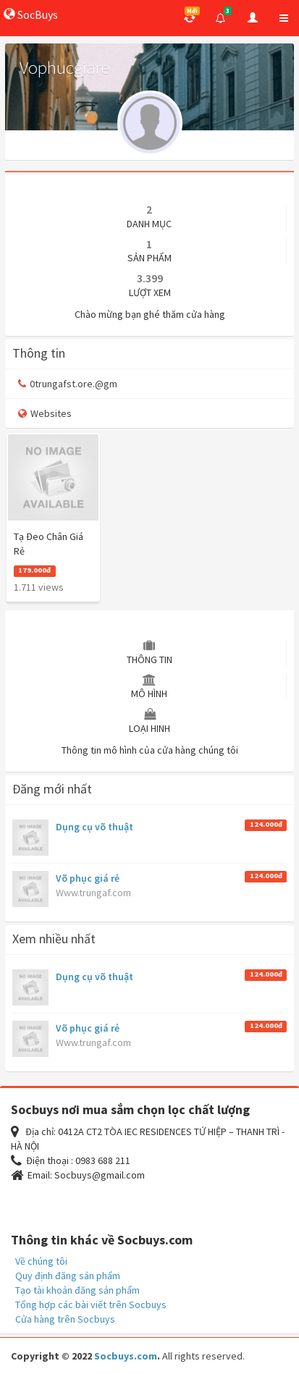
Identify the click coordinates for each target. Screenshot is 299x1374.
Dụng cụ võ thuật (94, 826)
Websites (45, 413)
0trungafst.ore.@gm (67, 383)
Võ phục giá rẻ (87, 878)
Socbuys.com (125, 1355)
